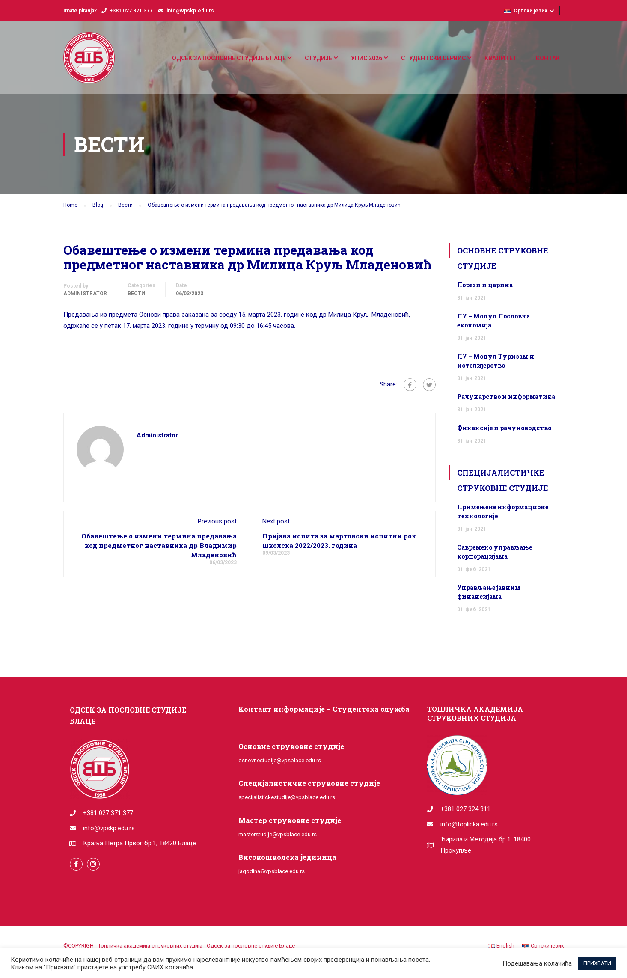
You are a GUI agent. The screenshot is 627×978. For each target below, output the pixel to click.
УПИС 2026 (366, 58)
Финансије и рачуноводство (504, 428)
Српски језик (525, 11)
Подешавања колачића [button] (537, 963)
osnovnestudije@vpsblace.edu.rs (279, 760)
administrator (85, 294)
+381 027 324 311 (465, 809)
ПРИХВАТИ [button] (597, 963)
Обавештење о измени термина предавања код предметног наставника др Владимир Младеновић (159, 545)
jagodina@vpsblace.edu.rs (271, 871)
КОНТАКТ (550, 58)
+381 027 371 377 (131, 11)
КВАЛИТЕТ (500, 58)
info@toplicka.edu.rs (469, 824)
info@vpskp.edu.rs (190, 11)
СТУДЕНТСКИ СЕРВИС (433, 58)
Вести (136, 294)
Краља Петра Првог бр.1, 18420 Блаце (139, 843)
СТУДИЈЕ (318, 58)
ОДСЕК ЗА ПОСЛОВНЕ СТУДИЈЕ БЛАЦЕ (229, 58)
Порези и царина (485, 285)
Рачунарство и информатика (506, 396)
